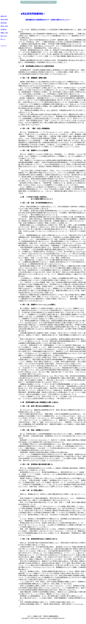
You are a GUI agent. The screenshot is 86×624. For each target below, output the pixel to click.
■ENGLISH (4, 36)
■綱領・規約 (4, 32)
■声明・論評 (4, 26)
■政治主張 (4, 16)
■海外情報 (4, 23)
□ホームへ (4, 45)
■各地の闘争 (4, 19)
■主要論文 (4, 29)
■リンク (3, 39)
